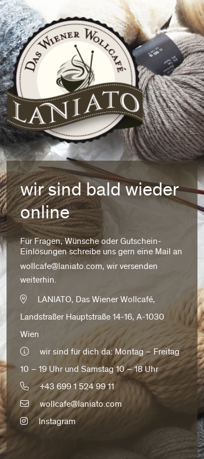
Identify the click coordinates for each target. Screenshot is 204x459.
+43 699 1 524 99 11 (77, 387)
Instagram (48, 422)
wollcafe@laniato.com (61, 266)
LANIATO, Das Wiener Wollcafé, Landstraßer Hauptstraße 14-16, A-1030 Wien (92, 317)
